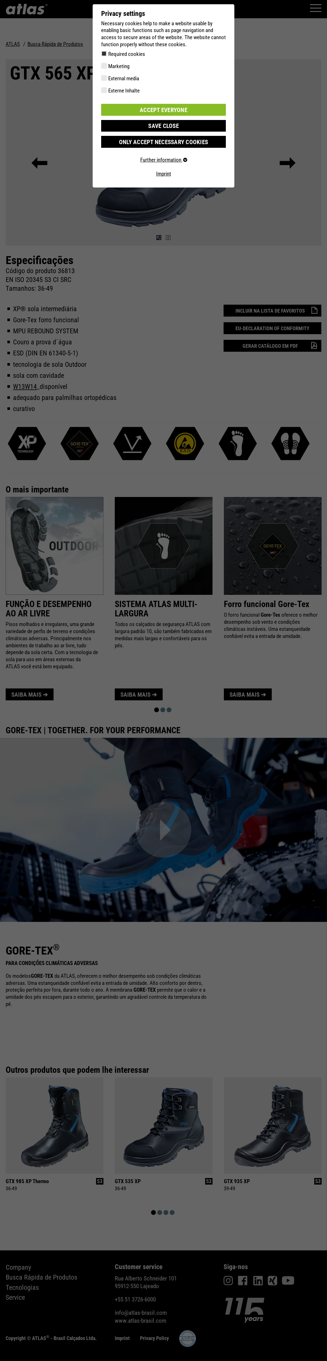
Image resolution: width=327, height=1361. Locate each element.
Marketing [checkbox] (118, 66)
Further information (163, 158)
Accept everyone (163, 109)
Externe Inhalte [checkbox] (124, 90)
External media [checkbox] (123, 78)
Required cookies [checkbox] (126, 54)
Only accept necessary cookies (163, 140)
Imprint (163, 172)
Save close (163, 125)
